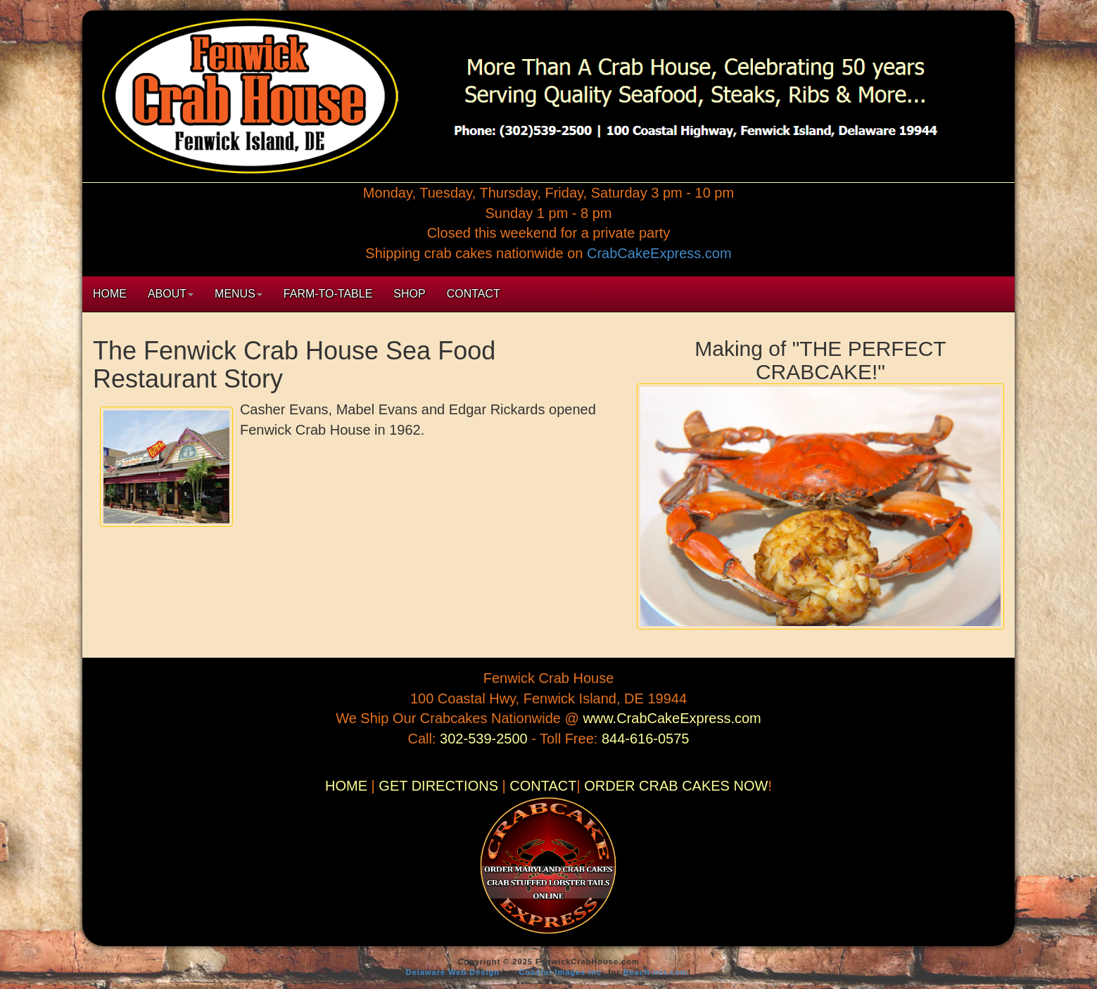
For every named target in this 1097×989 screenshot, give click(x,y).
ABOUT (171, 294)
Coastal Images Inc (560, 972)
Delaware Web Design (453, 972)
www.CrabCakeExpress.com (672, 718)
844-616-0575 (646, 738)
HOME (110, 294)
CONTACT (473, 294)
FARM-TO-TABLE (328, 294)
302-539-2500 (485, 738)
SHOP (409, 294)
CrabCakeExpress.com (659, 253)
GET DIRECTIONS (438, 785)
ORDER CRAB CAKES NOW (676, 785)
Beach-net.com (655, 972)
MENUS (238, 294)
